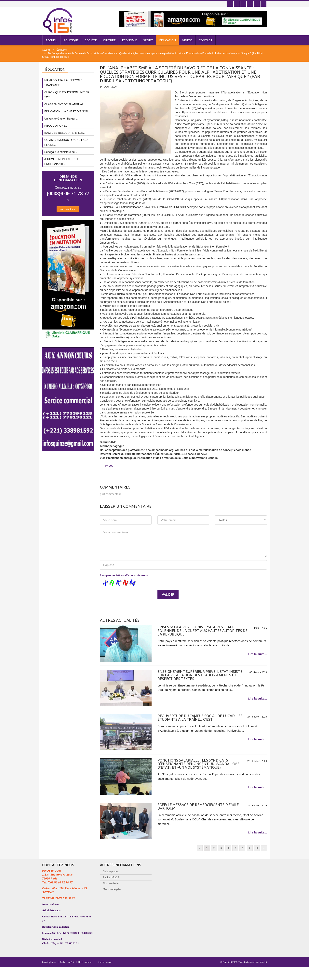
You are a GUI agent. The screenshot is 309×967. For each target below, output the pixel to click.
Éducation (167, 40)
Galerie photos (111, 871)
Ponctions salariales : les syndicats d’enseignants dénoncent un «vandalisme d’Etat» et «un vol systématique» (198, 763)
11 (256, 848)
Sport (148, 40)
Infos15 (263, 962)
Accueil (51, 40)
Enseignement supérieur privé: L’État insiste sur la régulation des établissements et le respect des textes (199, 675)
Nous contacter (68, 209)
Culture (109, 40)
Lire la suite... (257, 654)
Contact (205, 40)
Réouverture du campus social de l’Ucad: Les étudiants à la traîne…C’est (199, 717)
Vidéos (187, 40)
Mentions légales (112, 889)
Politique (71, 40)
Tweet (109, 465)
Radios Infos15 (111, 877)
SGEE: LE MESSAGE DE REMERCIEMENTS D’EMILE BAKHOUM (198, 806)
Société (91, 40)
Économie (129, 40)
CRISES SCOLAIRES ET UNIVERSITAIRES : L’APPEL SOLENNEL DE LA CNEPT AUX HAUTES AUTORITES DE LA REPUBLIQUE (202, 630)
